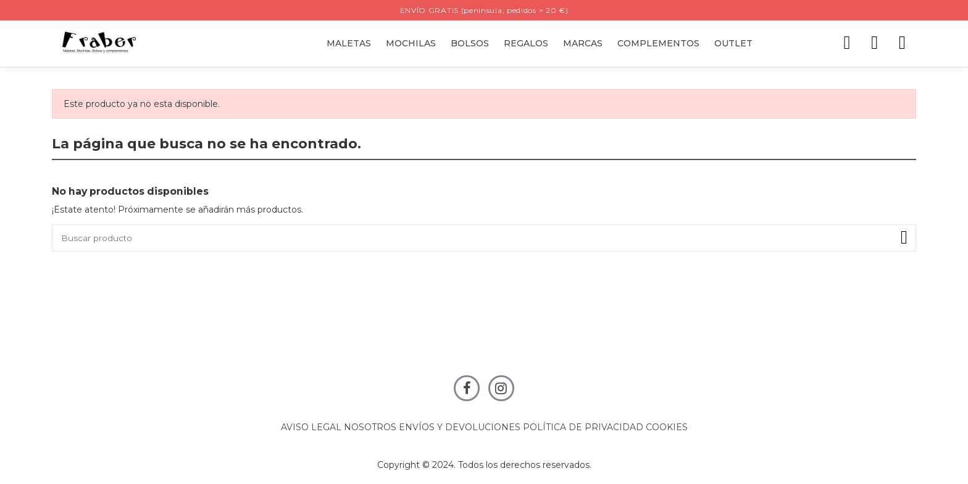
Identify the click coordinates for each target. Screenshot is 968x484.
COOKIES (667, 428)
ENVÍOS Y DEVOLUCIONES (459, 428)
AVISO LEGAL (311, 428)
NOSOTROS (370, 428)
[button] (526, 43)
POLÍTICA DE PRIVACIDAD (583, 428)
